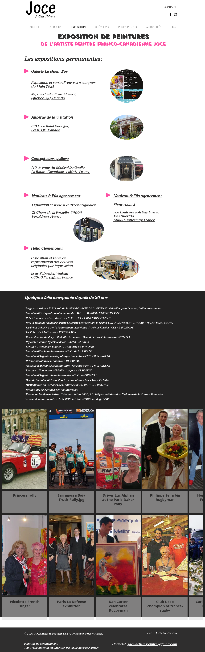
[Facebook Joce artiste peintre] (170, 14)
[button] (102, 25)
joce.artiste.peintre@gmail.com (152, 644)
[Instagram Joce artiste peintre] (176, 14)
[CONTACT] (170, 6)
